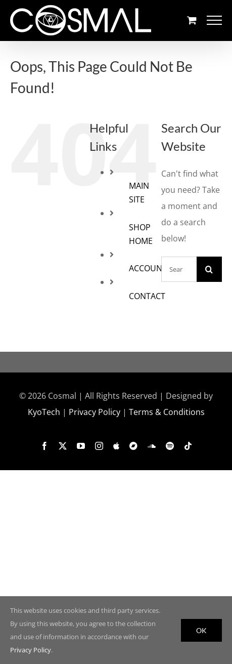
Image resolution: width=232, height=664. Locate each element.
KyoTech (44, 412)
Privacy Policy (94, 412)
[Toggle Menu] (214, 20)
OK (201, 630)
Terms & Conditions (167, 412)
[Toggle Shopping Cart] (192, 20)
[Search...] (179, 269)
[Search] (209, 269)
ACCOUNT (148, 268)
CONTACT (147, 296)
